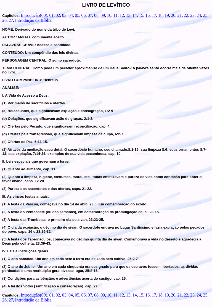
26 (4, 20)
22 (186, 15)
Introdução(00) (34, 15)
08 (96, 15)
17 (154, 15)
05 (77, 15)
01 (51, 15)
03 (64, 15)
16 (147, 15)
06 (83, 15)
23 (192, 15)
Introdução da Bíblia (33, 20)
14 (134, 15)
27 (11, 20)
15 (141, 15)
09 (102, 15)
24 (199, 15)
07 (90, 15)
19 (167, 15)
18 (160, 15)
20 (173, 15)
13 (128, 15)
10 (109, 15)
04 (70, 15)
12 (122, 15)
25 (205, 15)
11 (115, 15)
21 (179, 15)
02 (58, 15)
